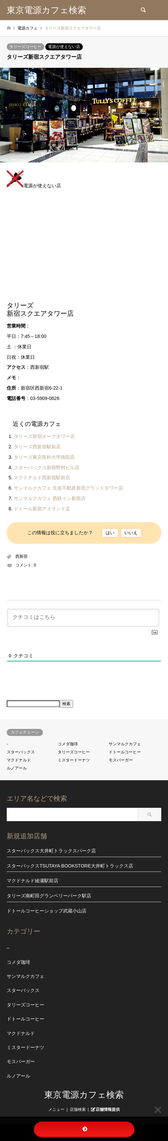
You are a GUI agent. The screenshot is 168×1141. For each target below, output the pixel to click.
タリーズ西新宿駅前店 (37, 446)
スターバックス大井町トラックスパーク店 (51, 850)
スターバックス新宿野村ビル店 (46, 467)
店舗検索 (78, 1109)
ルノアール (17, 768)
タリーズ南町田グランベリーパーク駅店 (49, 895)
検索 (66, 703)
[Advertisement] (84, 248)
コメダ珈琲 (68, 744)
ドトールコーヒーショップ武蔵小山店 (47, 910)
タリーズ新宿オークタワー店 (44, 436)
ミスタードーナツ (74, 760)
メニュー (56, 1109)
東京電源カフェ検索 (84, 1095)
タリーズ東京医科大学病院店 (44, 457)
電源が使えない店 (64, 46)
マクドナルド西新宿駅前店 (42, 477)
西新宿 (21, 556)
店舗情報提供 (108, 1109)
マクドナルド (19, 760)
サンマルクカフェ (125, 744)
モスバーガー (121, 760)
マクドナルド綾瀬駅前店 (32, 880)
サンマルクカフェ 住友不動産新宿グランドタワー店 (68, 488)
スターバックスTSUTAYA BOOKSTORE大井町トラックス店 (70, 866)
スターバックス (21, 752)
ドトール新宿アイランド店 (42, 508)
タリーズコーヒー (25, 46)
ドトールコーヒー (125, 752)
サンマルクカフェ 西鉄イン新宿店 (50, 498)
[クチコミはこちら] (83, 618)
